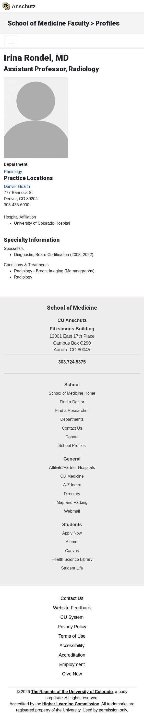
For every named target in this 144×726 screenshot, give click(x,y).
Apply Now (72, 533)
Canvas (72, 551)
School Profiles (72, 445)
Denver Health (17, 186)
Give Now (72, 673)
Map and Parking (72, 502)
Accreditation (72, 655)
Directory (72, 494)
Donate (72, 437)
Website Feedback (72, 607)
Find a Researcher (72, 410)
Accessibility (72, 645)
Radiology (13, 172)
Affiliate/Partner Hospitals (72, 467)
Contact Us (72, 428)
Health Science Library (72, 559)
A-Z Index (72, 485)
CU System (71, 617)
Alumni (72, 542)
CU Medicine (72, 476)
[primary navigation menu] (11, 41)
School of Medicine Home (72, 393)
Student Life (72, 568)
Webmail (72, 511)
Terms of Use (72, 636)
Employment (72, 664)
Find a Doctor (72, 402)
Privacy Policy (72, 626)
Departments (72, 419)
